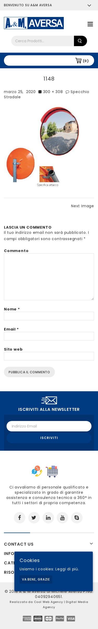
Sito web (13, 349)
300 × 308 (53, 91)
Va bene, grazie (36, 579)
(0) (86, 61)
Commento (16, 250)
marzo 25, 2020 (20, 91)
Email (11, 329)
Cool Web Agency (48, 602)
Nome (12, 309)
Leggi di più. (67, 569)
